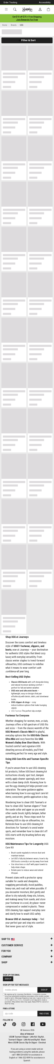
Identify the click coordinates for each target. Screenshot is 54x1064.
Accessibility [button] (45, 2)
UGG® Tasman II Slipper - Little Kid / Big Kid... (27, 1037)
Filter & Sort (27, 40)
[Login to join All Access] (27, 16)
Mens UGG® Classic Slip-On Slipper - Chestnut (27, 1042)
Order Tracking (10, 2)
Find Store (44, 1013)
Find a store (9, 1008)
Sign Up (8, 979)
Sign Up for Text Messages (16, 985)
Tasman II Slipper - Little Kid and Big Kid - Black (27, 1040)
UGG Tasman (16, 711)
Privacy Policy (17, 1000)
